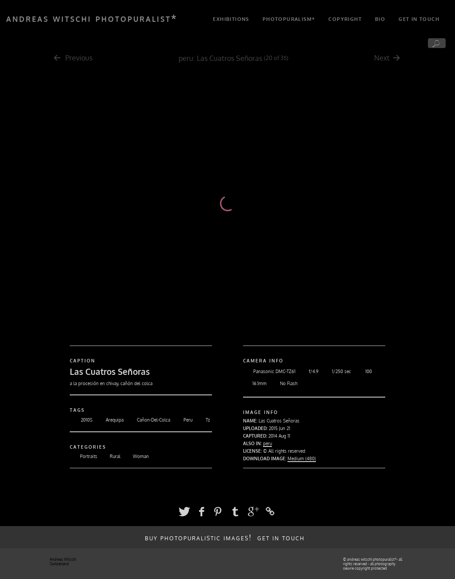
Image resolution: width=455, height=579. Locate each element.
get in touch (419, 19)
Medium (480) (301, 458)
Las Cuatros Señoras (229, 58)
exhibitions (231, 19)
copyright (345, 19)
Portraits (83, 456)
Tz (202, 419)
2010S (81, 419)
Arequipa (109, 419)
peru (186, 58)
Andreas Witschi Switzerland (63, 561)
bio (380, 19)
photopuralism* (289, 19)
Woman (136, 456)
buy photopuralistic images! (198, 537)
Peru (182, 419)
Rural (110, 456)
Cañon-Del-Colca (148, 419)
